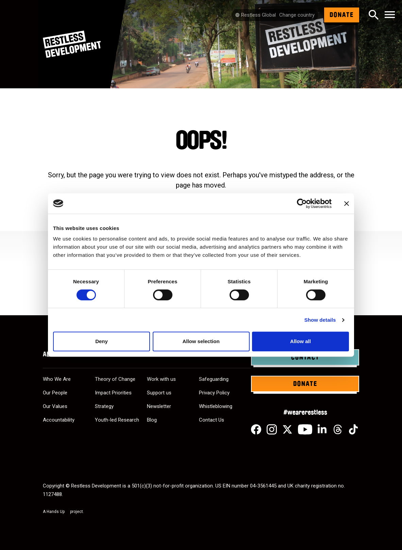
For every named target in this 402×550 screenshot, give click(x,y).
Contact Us (211, 420)
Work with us (161, 379)
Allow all (300, 341)
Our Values (55, 406)
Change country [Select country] (297, 15)
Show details (320, 320)
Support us (159, 393)
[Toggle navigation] (390, 15)
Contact (305, 357)
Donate (342, 15)
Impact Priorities (113, 393)
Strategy (104, 406)
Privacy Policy (214, 393)
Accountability (58, 420)
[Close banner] (346, 203)
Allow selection (200, 341)
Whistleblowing (215, 406)
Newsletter (159, 406)
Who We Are (57, 379)
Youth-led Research (117, 420)
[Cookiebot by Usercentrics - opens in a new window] (302, 203)
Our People (55, 393)
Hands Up (58, 511)
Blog (152, 420)
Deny (101, 341)
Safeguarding (214, 379)
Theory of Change (115, 379)
